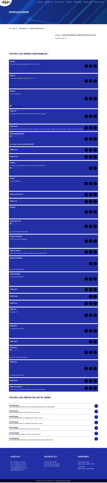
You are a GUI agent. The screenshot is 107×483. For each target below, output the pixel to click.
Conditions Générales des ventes (63, 480)
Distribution (23, 28)
